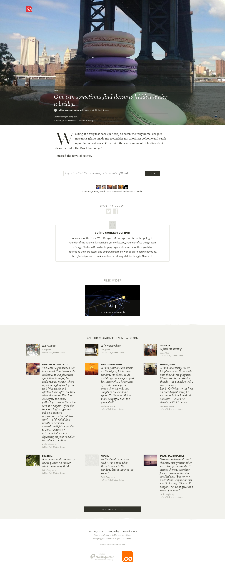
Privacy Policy (113, 531)
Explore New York (112, 509)
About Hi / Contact (96, 531)
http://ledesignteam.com (85, 256)
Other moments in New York (112, 338)
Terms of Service (129, 531)
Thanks (152, 173)
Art (56, 90)
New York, (97, 110)
